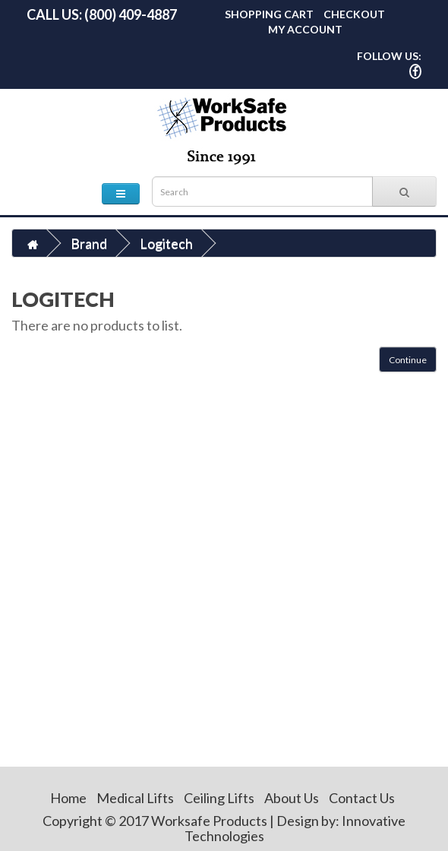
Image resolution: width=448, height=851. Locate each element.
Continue (408, 359)
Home (68, 797)
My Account (305, 29)
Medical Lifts (135, 797)
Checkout (354, 14)
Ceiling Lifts (219, 797)
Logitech (166, 243)
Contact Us (362, 797)
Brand (89, 243)
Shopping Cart (269, 14)
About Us (291, 797)
